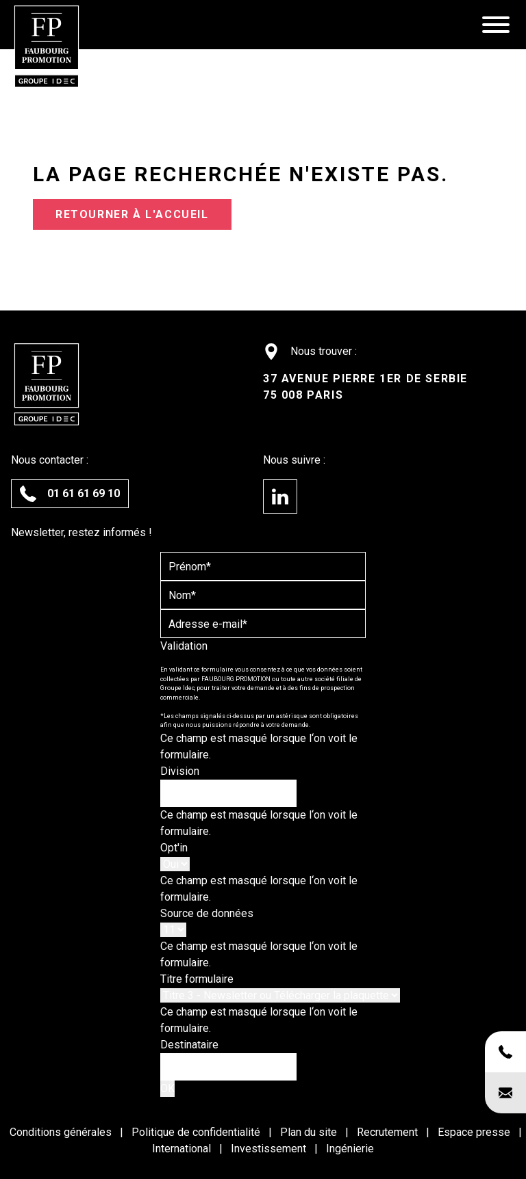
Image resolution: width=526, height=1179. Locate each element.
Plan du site (310, 1132)
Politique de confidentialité (197, 1132)
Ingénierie (350, 1148)
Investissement (270, 1148)
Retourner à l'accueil (132, 214)
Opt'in (174, 847)
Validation (184, 645)
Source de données (206, 913)
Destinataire (189, 1044)
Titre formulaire (197, 978)
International (183, 1148)
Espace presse (475, 1132)
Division (179, 771)
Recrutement (389, 1132)
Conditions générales (62, 1132)
